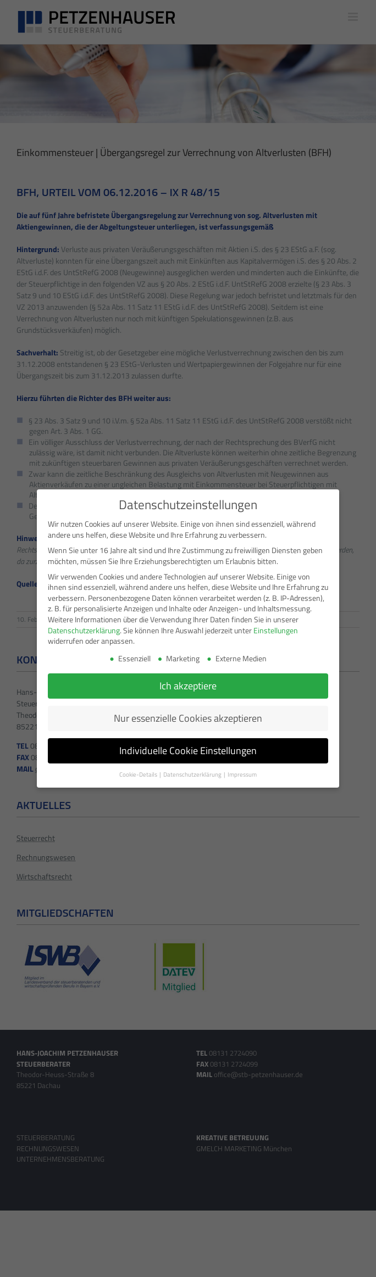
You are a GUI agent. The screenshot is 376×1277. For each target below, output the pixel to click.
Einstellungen (275, 628)
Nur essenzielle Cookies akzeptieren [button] (188, 717)
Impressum (242, 773)
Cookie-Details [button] (138, 773)
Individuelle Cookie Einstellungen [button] (188, 749)
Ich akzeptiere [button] (188, 684)
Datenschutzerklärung (84, 628)
